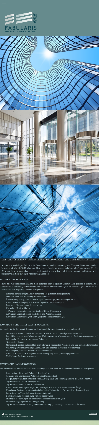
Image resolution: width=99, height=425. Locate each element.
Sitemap (18, 414)
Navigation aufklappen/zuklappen (49, 4)
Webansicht (93, 414)
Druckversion (8, 414)
